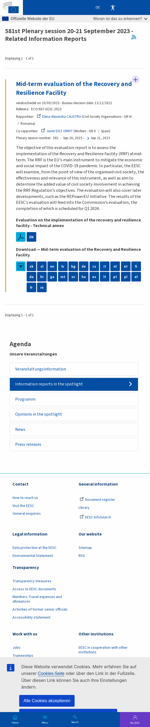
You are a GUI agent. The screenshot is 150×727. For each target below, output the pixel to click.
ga (52, 277)
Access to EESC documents (34, 589)
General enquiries (27, 514)
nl (115, 266)
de (84, 266)
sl (41, 266)
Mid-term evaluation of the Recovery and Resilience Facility (74, 88)
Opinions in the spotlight (38, 414)
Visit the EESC (23, 506)
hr (42, 277)
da (31, 277)
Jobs (17, 648)
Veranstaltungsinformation (40, 369)
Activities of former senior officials (40, 609)
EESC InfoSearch (95, 517)
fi (136, 266)
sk (31, 266)
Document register (97, 500)
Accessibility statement (31, 617)
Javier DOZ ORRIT (57, 131)
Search (75, 722)
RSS (135, 37)
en (52, 266)
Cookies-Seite (51, 673)
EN (31, 237)
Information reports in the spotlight (49, 384)
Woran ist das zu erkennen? (120, 18)
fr (31, 287)
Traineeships (23, 655)
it (104, 266)
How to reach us (25, 498)
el (136, 277)
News (20, 429)
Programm (25, 399)
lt (104, 277)
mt (62, 277)
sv (73, 277)
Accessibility (112, 7)
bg (73, 266)
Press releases (28, 444)
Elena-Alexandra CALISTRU (59, 116)
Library (84, 507)
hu (84, 277)
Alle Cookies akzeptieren (46, 700)
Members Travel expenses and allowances (37, 599)
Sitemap (85, 548)
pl (125, 277)
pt (115, 277)
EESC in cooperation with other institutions (103, 650)
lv (62, 266)
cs (94, 266)
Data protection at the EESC (34, 548)
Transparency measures (32, 581)
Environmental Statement (33, 555)
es (94, 277)
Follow (136, 80)
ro (42, 287)
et (126, 266)
